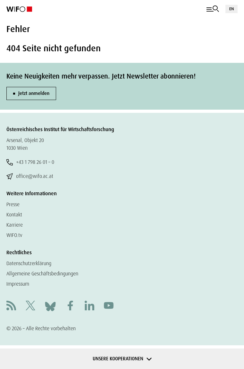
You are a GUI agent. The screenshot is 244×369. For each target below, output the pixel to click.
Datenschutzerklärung (28, 263)
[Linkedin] (89, 306)
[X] (30, 306)
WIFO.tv (14, 235)
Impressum (17, 284)
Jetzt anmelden (33, 93)
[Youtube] (109, 306)
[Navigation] (212, 9)
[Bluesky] (50, 306)
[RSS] (11, 306)
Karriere (14, 225)
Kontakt (14, 214)
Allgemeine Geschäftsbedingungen (42, 273)
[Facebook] (70, 306)
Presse (13, 204)
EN (231, 9)
